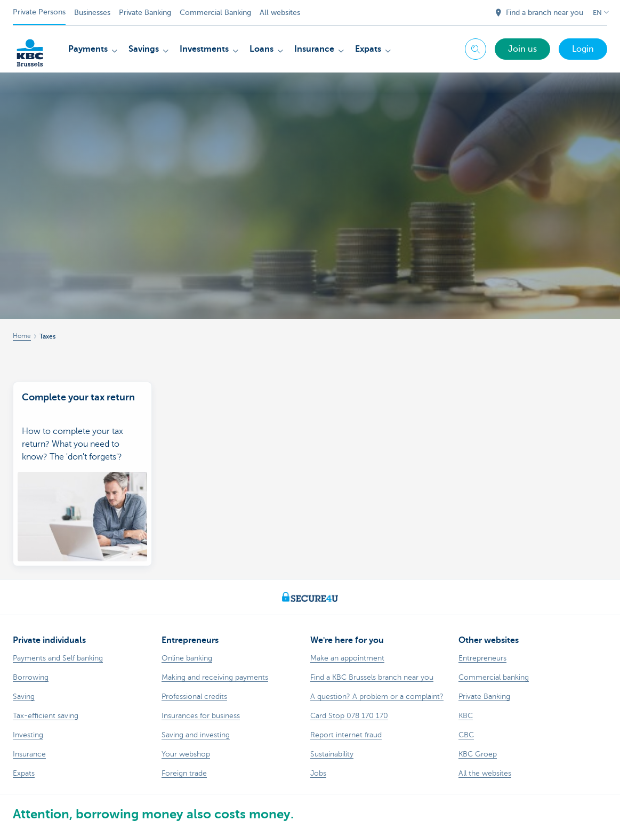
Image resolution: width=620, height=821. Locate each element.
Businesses (92, 13)
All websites (280, 13)
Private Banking (145, 13)
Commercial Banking (215, 13)
